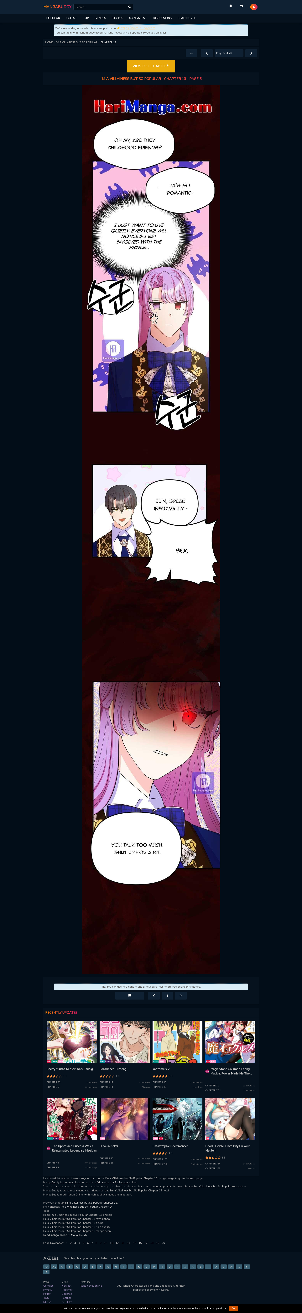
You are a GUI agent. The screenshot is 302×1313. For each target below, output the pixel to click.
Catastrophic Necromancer (170, 1146)
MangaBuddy (51, 1182)
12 (117, 1243)
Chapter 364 (212, 1163)
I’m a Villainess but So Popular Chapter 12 (91, 1203)
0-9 (54, 1266)
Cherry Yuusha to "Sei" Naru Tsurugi (70, 1069)
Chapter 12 (106, 1082)
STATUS (117, 18)
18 (151, 1243)
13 (122, 1243)
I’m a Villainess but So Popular (109, 1182)
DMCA (47, 1302)
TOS (46, 1298)
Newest (66, 1286)
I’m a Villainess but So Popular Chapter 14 (86, 1207)
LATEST (71, 18)
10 (105, 1243)
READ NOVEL (186, 18)
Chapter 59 (53, 1087)
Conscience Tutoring (113, 1069)
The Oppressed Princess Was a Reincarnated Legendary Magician (74, 1148)
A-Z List (66, 1302)
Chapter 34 (106, 1163)
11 (111, 1243)
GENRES (100, 18)
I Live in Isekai (109, 1146)
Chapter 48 (159, 1082)
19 (157, 1243)
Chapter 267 (160, 1159)
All (46, 1266)
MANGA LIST (138, 18)
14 (128, 1243)
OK (233, 1308)
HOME (50, 42)
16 (140, 1243)
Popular (66, 1298)
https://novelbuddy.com (137, 28)
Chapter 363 (212, 1168)
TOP (86, 18)
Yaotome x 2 (161, 1069)
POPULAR (53, 18)
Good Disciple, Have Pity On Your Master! (227, 1148)
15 (134, 1243)
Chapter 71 (212, 1085)
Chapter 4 (53, 1167)
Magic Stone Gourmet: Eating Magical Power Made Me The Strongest (230, 1071)
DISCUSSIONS (162, 18)
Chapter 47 (159, 1087)
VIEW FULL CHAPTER (151, 66)
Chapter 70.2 (213, 1090)
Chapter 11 (106, 1087)
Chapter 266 (160, 1164)
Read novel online (91, 1286)
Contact (48, 1286)
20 (163, 1243)
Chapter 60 (53, 1082)
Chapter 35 (106, 1158)
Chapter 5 (53, 1162)
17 (146, 1243)
